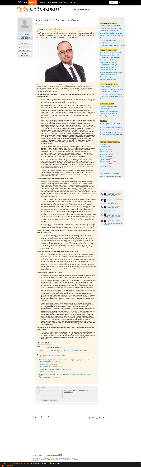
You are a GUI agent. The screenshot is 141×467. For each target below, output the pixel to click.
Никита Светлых (57, 366)
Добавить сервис (24, 50)
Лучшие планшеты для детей (109, 99)
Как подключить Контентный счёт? (111, 127)
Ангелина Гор (56, 352)
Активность (104, 191)
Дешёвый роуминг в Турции (109, 113)
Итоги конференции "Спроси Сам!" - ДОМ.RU (53, 355)
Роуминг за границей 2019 (108, 106)
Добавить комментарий (49, 400)
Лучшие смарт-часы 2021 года (109, 30)
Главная (39, 24)
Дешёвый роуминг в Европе (109, 116)
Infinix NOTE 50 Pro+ (106, 154)
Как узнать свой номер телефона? (111, 132)
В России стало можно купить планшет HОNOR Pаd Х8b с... (112, 217)
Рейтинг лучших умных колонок (110, 26)
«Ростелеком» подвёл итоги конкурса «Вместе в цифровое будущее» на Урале (64, 360)
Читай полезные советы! (81, 9)
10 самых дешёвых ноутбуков (109, 91)
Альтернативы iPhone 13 (108, 79)
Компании (63, 2)
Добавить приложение (25, 54)
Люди (25, 2)
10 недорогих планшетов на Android (111, 96)
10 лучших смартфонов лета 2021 (111, 72)
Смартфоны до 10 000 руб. (108, 67)
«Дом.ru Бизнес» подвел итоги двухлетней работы (55, 369)
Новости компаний (44, 352)
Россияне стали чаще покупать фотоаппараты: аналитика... (112, 196)
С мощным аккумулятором (108, 74)
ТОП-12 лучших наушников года (110, 40)
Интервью (59, 29)
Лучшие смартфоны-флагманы (110, 57)
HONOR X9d (104, 144)
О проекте (36, 417)
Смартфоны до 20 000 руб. (108, 62)
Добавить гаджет (24, 47)
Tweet (38, 346)
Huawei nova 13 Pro (106, 166)
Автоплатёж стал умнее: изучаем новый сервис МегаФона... (113, 223)
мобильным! (38, 9)
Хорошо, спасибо (6, 466)
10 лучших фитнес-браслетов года (111, 33)
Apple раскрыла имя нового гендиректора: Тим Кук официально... (111, 209)
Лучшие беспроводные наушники (110, 28)
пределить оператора (110, 134)
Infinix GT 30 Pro (105, 152)
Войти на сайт (24, 34)
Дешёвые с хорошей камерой (109, 55)
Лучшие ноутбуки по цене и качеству (111, 89)
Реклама (43, 417)
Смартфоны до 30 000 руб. (108, 60)
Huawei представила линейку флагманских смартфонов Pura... (113, 202)
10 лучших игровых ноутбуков (109, 86)
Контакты (58, 417)
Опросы (72, 2)
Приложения (52, 2)
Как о (101, 134)
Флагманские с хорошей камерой (110, 52)
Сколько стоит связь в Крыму (109, 111)
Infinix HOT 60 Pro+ (106, 149)
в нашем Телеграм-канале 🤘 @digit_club (44, 463)
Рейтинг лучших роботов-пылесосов (111, 35)
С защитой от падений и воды (109, 77)
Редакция (51, 417)
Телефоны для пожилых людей (110, 43)
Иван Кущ (52, 29)
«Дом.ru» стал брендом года (48, 364)
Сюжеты (32, 2)
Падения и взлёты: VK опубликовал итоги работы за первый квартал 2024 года (64, 350)
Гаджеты (41, 2)
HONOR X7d (104, 147)
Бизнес (41, 371)
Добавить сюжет (25, 43)
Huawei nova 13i (105, 164)
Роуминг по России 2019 (107, 108)
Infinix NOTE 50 (105, 156)
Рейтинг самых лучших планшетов (111, 94)
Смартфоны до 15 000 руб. (108, 65)
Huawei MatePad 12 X (107, 161)
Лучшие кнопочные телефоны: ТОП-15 (112, 45)
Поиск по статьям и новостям (109, 173)
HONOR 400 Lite (105, 159)
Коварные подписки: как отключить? (111, 130)
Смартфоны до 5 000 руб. (108, 69)
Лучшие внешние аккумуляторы (110, 38)
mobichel (118, 193)
